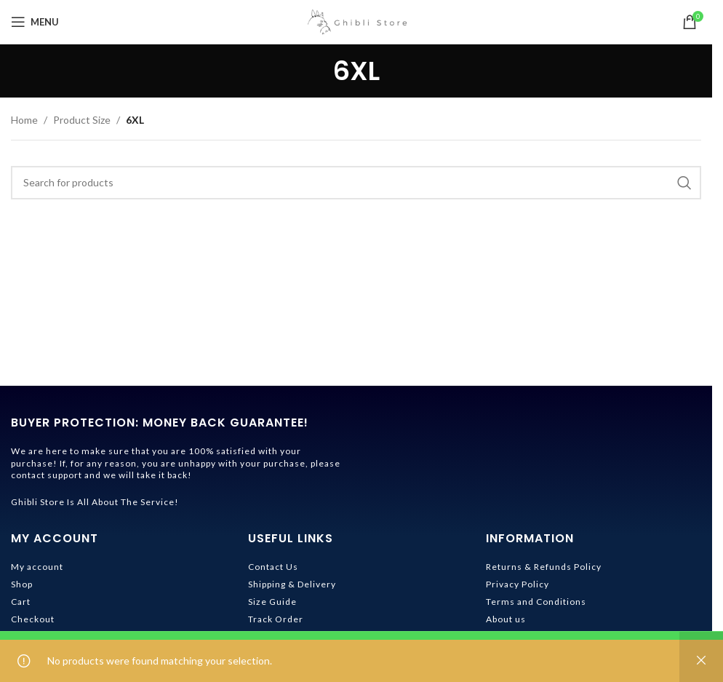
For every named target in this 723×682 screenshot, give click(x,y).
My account (37, 566)
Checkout (33, 619)
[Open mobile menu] (35, 21)
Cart (21, 601)
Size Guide (272, 601)
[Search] (356, 182)
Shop (22, 584)
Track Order (275, 619)
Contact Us (273, 566)
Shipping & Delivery (292, 584)
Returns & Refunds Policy (544, 566)
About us (506, 619)
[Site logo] (356, 21)
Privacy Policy (517, 584)
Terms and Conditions (536, 601)
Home (24, 120)
